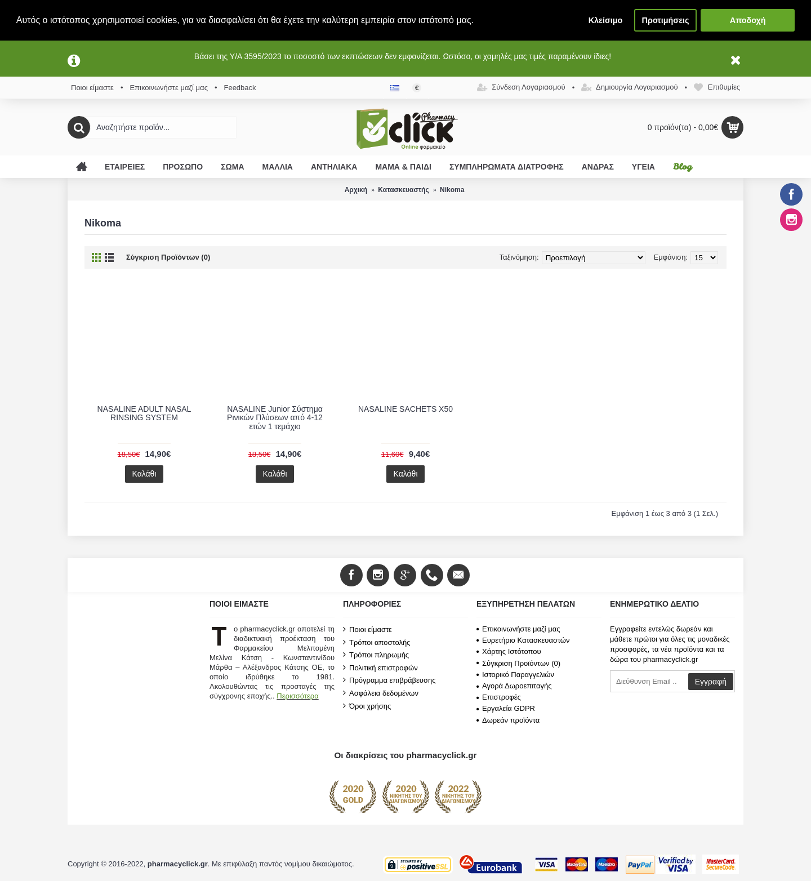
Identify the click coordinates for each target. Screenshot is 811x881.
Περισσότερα (297, 696)
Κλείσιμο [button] (606, 20)
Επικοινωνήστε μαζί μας (518, 629)
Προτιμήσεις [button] (665, 20)
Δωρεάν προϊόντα (508, 720)
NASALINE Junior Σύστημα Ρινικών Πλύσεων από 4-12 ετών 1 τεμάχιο (275, 417)
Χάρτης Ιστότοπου (508, 651)
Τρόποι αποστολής (376, 642)
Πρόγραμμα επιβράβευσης (389, 679)
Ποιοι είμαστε (367, 629)
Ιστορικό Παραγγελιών (515, 674)
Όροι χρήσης (367, 705)
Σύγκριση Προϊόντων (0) (168, 257)
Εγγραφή (711, 681)
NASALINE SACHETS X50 (405, 408)
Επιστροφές (498, 697)
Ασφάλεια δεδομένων (380, 692)
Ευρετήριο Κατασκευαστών (523, 640)
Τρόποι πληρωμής (376, 654)
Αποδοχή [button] (748, 20)
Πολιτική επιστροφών (380, 667)
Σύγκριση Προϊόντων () (518, 663)
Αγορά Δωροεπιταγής (514, 686)
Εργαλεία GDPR (505, 708)
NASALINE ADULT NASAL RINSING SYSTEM (144, 413)
